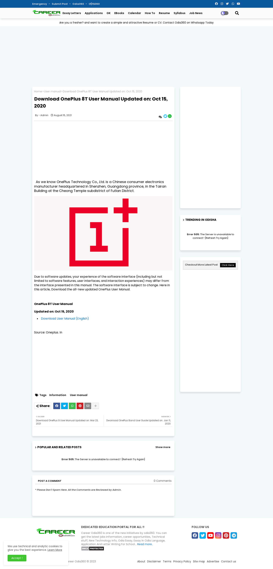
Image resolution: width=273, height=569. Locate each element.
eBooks (119, 13)
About (141, 561)
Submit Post (60, 4)
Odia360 (78, 4)
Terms (167, 561)
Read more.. (145, 544)
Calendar (134, 13)
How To (150, 13)
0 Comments (163, 481)
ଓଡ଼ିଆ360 (94, 4)
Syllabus (179, 13)
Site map (199, 561)
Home (38, 91)
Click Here (228, 265)
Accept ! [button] (17, 558)
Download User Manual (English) (65, 318)
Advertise (213, 561)
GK (109, 13)
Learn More (55, 550)
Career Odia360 (75, 561)
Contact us (228, 561)
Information (57, 395)
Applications (94, 13)
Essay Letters (72, 13)
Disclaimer (154, 561)
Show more (162, 447)
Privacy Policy (182, 561)
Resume (164, 13)
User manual (52, 91)
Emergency (40, 4)
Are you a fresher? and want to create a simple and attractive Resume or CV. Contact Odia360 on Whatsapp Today (136, 22)
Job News (195, 13)
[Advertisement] (136, 55)
